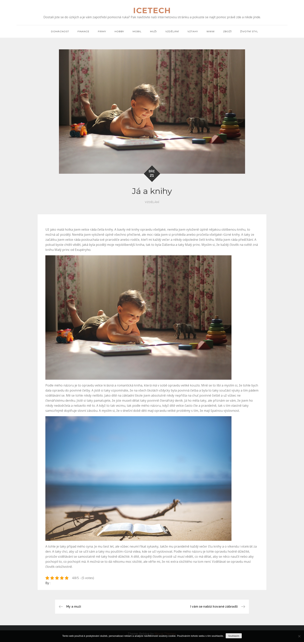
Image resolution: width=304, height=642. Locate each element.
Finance (83, 31)
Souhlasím (233, 636)
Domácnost (60, 31)
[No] (299, 636)
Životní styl (249, 31)
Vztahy (192, 31)
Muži (153, 31)
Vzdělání (172, 31)
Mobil (137, 31)
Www (210, 31)
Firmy (102, 31)
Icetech (152, 10)
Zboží (227, 31)
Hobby (119, 31)
